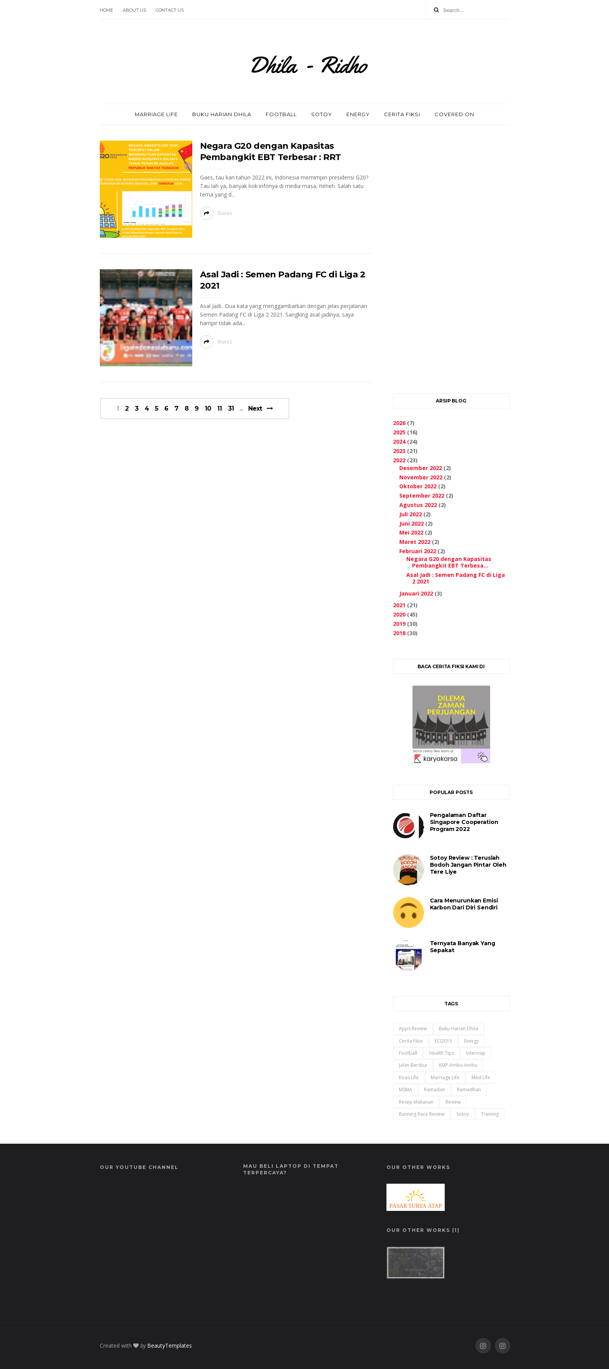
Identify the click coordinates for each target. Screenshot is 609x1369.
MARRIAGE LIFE (156, 114)
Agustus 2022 (418, 505)
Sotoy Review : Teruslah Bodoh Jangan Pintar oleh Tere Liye (468, 864)
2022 (399, 460)
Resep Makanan (416, 1102)
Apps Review (413, 1028)
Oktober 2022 (418, 486)
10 (208, 409)
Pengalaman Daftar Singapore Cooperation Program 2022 (464, 822)
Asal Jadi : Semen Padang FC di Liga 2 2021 (455, 578)
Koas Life (409, 1077)
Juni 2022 (411, 523)
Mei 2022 (411, 532)
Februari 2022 (417, 551)
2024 (399, 441)
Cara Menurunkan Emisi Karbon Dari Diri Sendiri (464, 904)
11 (219, 409)
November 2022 (420, 477)
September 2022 (421, 495)
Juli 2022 (410, 514)
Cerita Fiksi (411, 1041)
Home (106, 10)
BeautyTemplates (169, 1345)
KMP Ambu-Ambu (458, 1065)
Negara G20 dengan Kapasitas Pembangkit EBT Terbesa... (448, 562)
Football (408, 1053)
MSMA (405, 1089)
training (490, 1114)
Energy (471, 1041)
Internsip (475, 1053)
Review (453, 1102)
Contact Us (170, 10)
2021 (399, 605)
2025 (399, 432)
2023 (399, 451)
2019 (399, 623)
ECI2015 (443, 1041)
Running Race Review (421, 1114)
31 (231, 409)
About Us (134, 10)
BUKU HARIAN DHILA (221, 114)
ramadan (434, 1089)
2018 (399, 633)
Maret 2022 (414, 541)
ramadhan (469, 1089)
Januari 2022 (416, 593)
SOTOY (321, 114)
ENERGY (358, 114)
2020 (399, 614)
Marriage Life (445, 1077)
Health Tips (441, 1053)
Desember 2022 (420, 468)
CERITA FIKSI (402, 114)
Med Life (481, 1077)
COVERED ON (454, 114)
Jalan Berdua (413, 1065)
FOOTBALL (281, 114)
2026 (399, 423)
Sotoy (462, 1114)
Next (255, 408)
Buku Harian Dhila (458, 1028)
